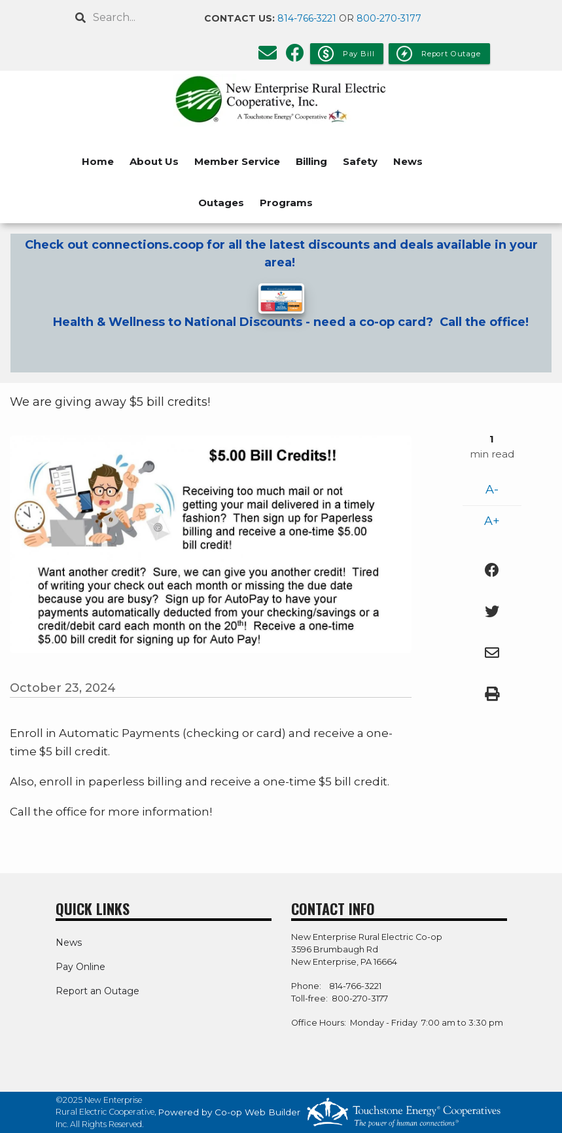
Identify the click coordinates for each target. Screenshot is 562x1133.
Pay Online (80, 967)
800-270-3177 (389, 18)
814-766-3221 (306, 18)
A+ (492, 521)
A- (492, 489)
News (408, 161)
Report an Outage (97, 991)
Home (98, 161)
